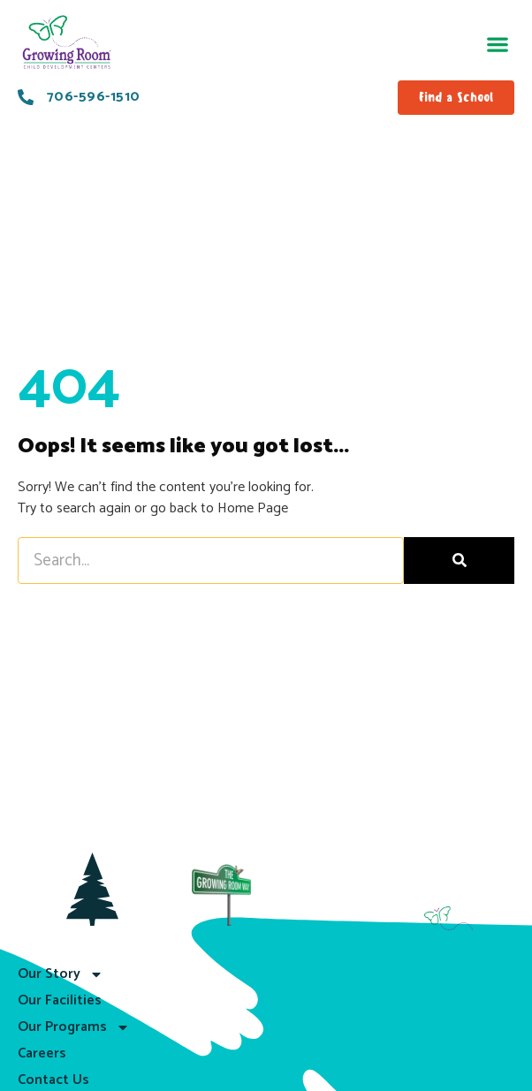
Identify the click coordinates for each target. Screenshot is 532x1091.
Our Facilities (60, 1000)
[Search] (459, 560)
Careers (42, 1053)
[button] (497, 44)
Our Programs (74, 1027)
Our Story (60, 974)
